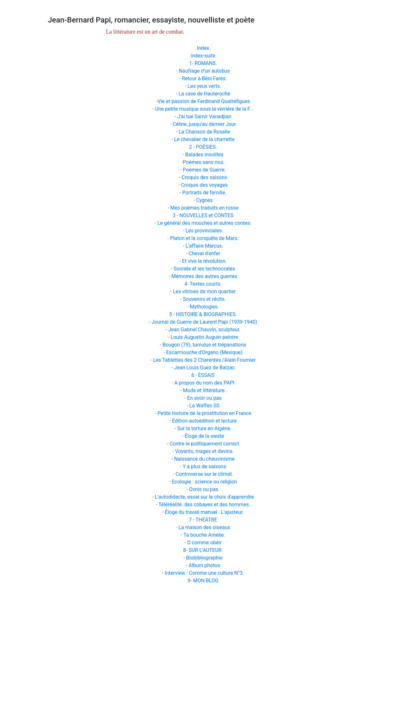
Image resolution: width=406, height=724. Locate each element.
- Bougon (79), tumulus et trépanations (203, 345)
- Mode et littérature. (203, 390)
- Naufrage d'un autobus (203, 71)
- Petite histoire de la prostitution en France (203, 413)
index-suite (203, 56)
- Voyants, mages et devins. (202, 451)
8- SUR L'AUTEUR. (203, 550)
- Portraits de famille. (203, 193)
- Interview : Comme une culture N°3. (203, 573)
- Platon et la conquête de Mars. (203, 238)
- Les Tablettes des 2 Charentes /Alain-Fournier (203, 360)
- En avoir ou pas (203, 398)
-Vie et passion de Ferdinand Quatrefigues (203, 101)
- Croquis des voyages (202, 185)
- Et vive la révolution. (202, 261)
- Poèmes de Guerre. (203, 170)
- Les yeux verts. (203, 86)
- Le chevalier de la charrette (202, 139)
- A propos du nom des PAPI (203, 383)
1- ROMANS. (203, 63)
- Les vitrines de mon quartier (203, 291)
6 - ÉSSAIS (203, 375)
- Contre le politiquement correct (203, 444)
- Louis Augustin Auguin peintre (203, 337)
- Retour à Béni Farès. (203, 78)
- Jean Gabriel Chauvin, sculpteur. (203, 329)
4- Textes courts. (203, 284)
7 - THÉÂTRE (203, 520)
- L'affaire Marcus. (203, 246)
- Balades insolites (202, 155)
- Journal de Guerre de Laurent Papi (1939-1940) (203, 322)
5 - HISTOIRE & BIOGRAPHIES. (203, 314)
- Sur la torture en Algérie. (203, 428)
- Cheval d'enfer (203, 253)
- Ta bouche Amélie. (203, 535)
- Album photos (203, 565)
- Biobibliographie (202, 558)
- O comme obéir (202, 543)
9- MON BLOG (203, 581)
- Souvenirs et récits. (203, 299)
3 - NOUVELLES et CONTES (203, 215)
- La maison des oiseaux (203, 527)
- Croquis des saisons (203, 177)
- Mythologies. (203, 307)
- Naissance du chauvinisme (203, 459)
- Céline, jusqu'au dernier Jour (203, 124)
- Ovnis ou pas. (203, 489)
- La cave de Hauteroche (203, 94)
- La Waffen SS (203, 406)
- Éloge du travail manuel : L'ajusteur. (203, 512)
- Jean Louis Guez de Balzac (202, 368)
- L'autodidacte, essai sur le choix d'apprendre (203, 497)
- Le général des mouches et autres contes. (203, 223)
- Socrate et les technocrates (203, 269)
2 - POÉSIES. (203, 147)
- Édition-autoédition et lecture (203, 421)
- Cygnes (203, 200)
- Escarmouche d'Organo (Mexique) (202, 352)
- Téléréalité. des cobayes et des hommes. (203, 504)
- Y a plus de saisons (203, 466)
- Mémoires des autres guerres (203, 276)
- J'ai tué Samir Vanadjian (203, 116)
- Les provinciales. (203, 231)
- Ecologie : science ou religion (203, 482)
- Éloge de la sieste (203, 436)
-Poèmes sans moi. (203, 162)
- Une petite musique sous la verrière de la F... (202, 109)
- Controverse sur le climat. (203, 474)
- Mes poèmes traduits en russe (202, 208)
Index (203, 48)
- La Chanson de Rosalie (203, 132)
